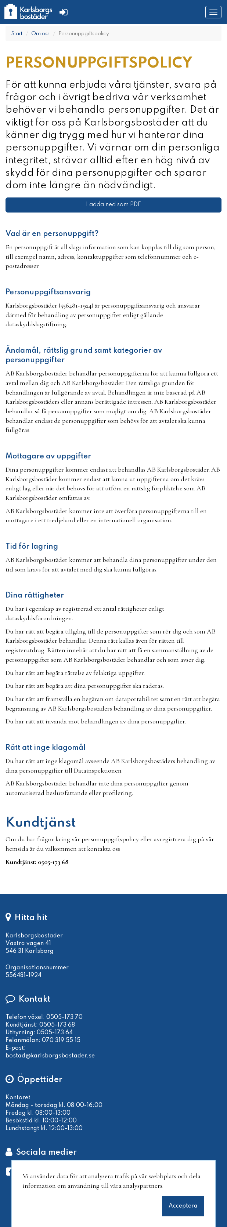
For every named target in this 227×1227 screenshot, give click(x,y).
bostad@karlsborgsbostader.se (50, 1056)
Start (16, 33)
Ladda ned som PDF (113, 205)
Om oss (40, 33)
